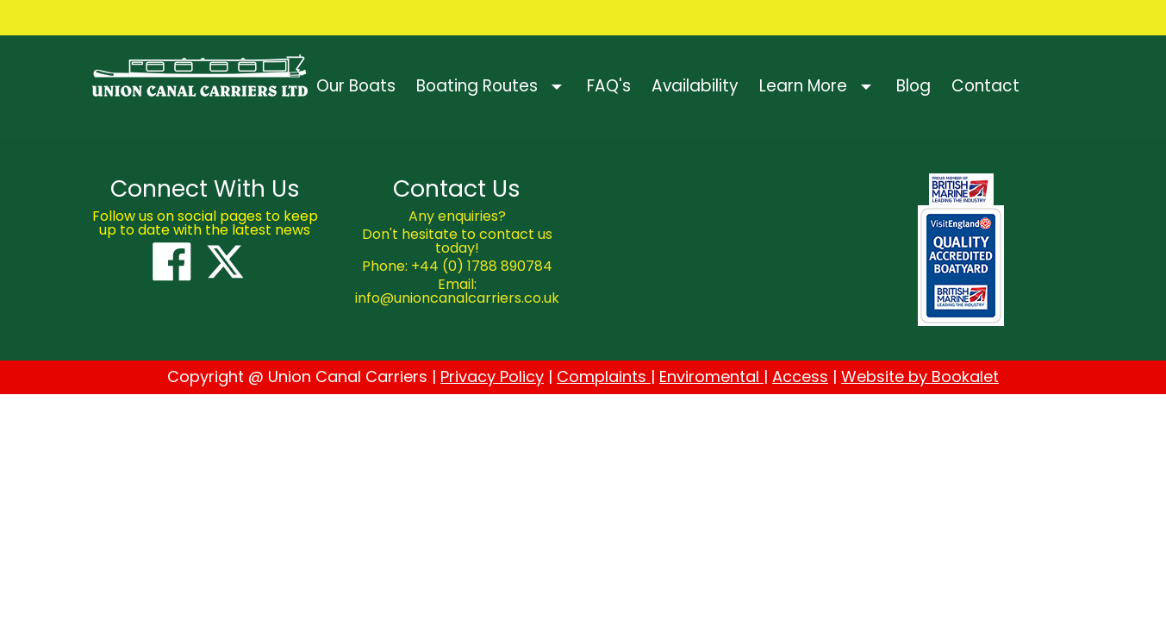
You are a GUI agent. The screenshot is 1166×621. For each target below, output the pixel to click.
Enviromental (711, 376)
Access (800, 376)
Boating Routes (477, 85)
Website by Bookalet (920, 376)
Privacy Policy (492, 376)
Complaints (604, 376)
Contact (985, 85)
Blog (913, 85)
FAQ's (609, 85)
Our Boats (356, 85)
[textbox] (205, 189)
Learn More (803, 85)
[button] (562, 86)
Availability (695, 85)
